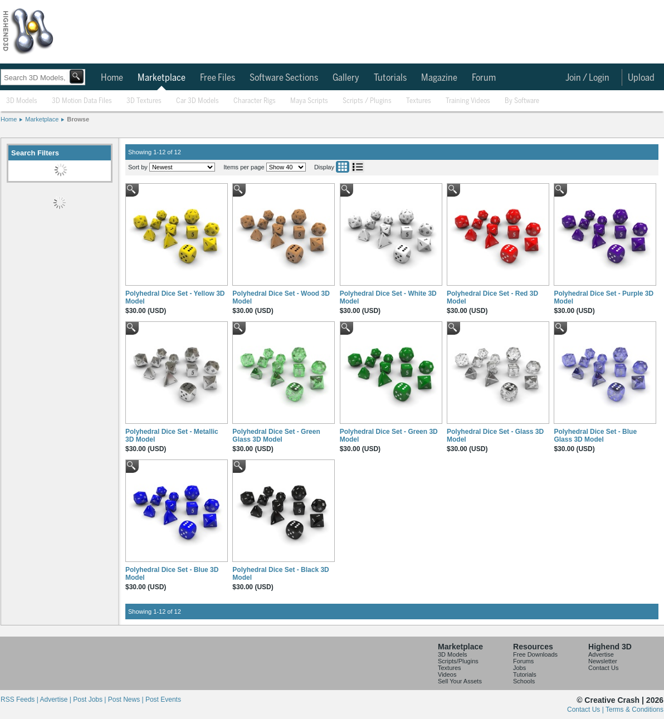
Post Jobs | (90, 699)
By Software (522, 101)
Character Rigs (254, 101)
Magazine (439, 78)
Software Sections (284, 78)
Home (112, 78)
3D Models (21, 101)
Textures (418, 101)
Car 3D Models (197, 101)
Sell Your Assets (460, 681)
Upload (641, 78)
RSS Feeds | (20, 699)
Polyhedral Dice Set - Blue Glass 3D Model (595, 435)
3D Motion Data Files (82, 101)
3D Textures (144, 101)
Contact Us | (586, 709)
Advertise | (56, 699)
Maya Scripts (309, 101)
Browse (78, 119)
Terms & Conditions (634, 709)
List (357, 167)
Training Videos (468, 101)
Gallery (346, 78)
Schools (524, 681)
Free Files (217, 78)
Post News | (126, 699)
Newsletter (602, 661)
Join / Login (587, 78)
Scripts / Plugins (367, 101)
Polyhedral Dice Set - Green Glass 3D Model (276, 435)
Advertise (601, 654)
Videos (447, 674)
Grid (342, 167)
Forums (523, 661)
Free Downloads (535, 654)
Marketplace (161, 78)
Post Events (163, 699)
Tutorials (390, 78)
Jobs (519, 667)
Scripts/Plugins (458, 661)
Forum (484, 78)
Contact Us (603, 667)
